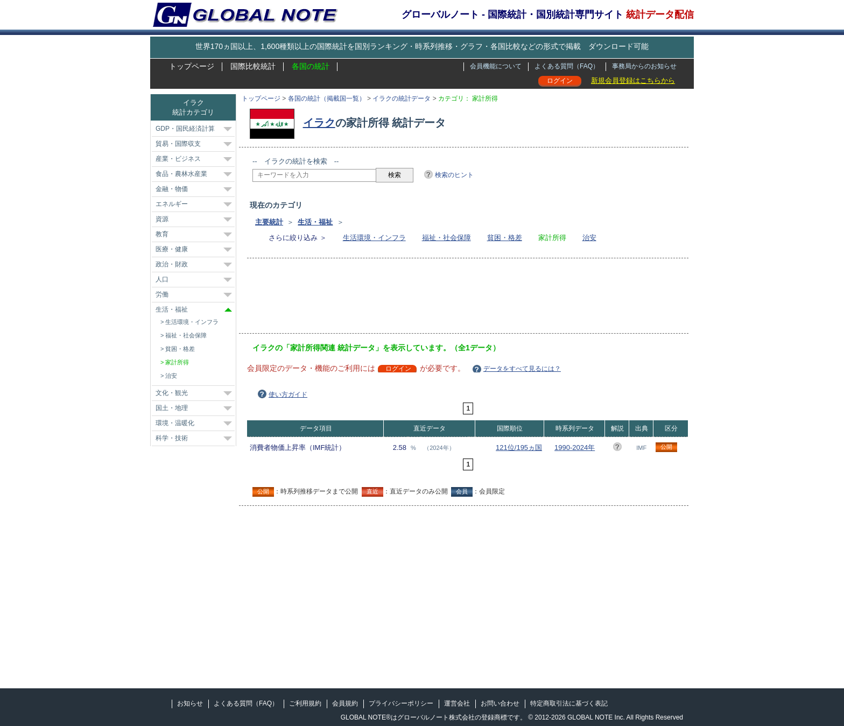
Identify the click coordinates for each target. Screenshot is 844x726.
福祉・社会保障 (446, 238)
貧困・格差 (504, 238)
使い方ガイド (288, 394)
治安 (589, 238)
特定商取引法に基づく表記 (569, 703)
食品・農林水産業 (181, 174)
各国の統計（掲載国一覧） (326, 98)
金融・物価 (172, 189)
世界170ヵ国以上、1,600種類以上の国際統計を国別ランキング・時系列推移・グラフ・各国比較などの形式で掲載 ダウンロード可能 (422, 46)
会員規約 (345, 703)
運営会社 (457, 703)
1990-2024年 (574, 447)
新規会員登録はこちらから (633, 80)
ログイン (560, 80)
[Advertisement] (448, 299)
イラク (319, 123)
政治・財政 (172, 264)
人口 (162, 279)
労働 (162, 294)
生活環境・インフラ (374, 238)
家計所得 (177, 362)
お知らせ (190, 703)
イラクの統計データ (401, 98)
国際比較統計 (253, 66)
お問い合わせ (500, 703)
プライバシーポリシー (401, 703)
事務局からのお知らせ (644, 66)
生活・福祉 (315, 222)
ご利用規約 (305, 703)
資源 (162, 219)
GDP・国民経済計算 (185, 128)
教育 (162, 234)
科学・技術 (172, 438)
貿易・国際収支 (178, 143)
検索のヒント (454, 175)
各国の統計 (310, 66)
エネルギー (172, 204)
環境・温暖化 (175, 423)
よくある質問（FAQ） (566, 66)
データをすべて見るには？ (522, 368)
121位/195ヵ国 (519, 447)
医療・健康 (172, 249)
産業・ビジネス (178, 159)
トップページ (191, 66)
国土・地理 (172, 408)
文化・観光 (172, 393)
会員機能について (496, 66)
